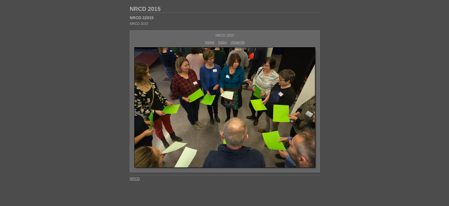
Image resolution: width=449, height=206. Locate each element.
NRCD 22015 (141, 17)
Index (222, 42)
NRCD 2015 (145, 9)
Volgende (238, 42)
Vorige (209, 42)
